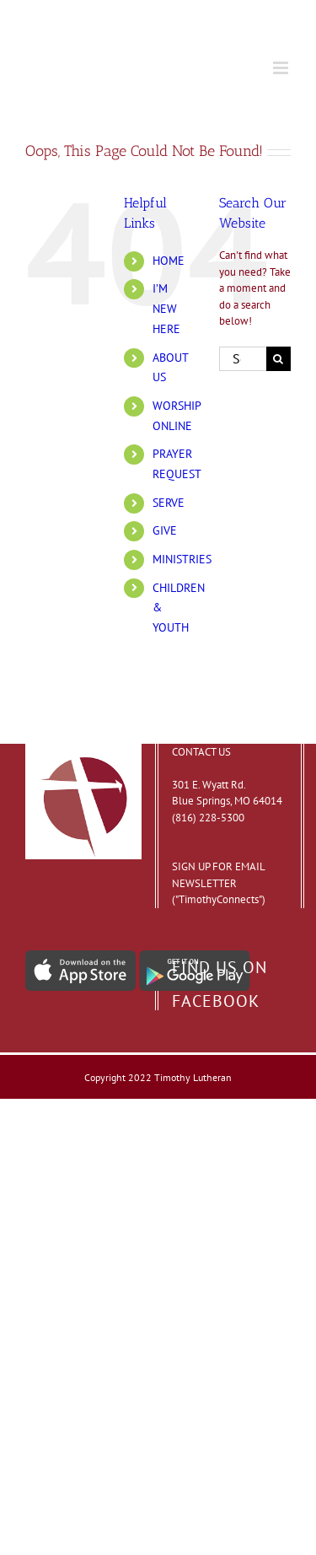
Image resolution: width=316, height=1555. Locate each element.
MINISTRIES (182, 559)
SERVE (169, 502)
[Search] (278, 359)
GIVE (165, 530)
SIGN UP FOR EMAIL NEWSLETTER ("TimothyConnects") (218, 883)
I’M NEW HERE (166, 308)
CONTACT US (201, 752)
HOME (169, 260)
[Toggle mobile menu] (282, 68)
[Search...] (242, 359)
